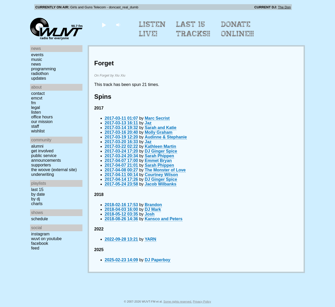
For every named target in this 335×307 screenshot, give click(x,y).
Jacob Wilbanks (160, 184)
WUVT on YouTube (46, 238)
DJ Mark (153, 209)
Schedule (39, 219)
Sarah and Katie (160, 127)
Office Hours (42, 117)
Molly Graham (158, 132)
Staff (35, 126)
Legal (35, 107)
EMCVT (36, 98)
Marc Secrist (157, 118)
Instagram (40, 234)
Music (36, 59)
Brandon (153, 204)
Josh (149, 214)
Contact (38, 93)
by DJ (35, 199)
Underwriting (42, 174)
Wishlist (38, 131)
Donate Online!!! (237, 29)
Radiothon (40, 73)
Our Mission (42, 121)
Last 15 (37, 189)
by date (38, 194)
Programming (43, 69)
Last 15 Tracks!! (193, 29)
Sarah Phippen (159, 156)
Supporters (41, 165)
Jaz (148, 123)
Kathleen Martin (160, 146)
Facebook (39, 243)
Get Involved (42, 151)
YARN (150, 239)
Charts (37, 203)
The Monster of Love (165, 170)
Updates (38, 78)
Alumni (37, 146)
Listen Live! (152, 29)
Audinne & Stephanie (166, 137)
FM (33, 103)
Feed (35, 248)
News (36, 64)
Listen (36, 112)
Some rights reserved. (177, 301)
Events (37, 55)
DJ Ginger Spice (161, 151)
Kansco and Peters (163, 219)
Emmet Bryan (158, 160)
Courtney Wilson (161, 174)
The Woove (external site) (54, 169)
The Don (284, 7)
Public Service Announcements (46, 158)
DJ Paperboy (157, 260)
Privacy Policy (202, 301)
